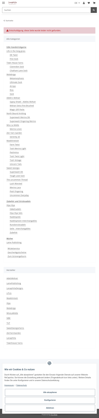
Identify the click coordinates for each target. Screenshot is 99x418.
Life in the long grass (16, 51)
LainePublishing (14, 283)
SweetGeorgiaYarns (15, 328)
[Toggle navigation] (3, 1)
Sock (12, 94)
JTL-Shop (54, 414)
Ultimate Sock (16, 82)
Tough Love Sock (17, 175)
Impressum (9, 385)
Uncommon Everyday (19, 195)
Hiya (8, 303)
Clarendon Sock (17, 66)
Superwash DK (16, 172)
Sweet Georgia (13, 168)
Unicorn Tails (16, 164)
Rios (12, 90)
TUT (8, 323)
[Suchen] (46, 10)
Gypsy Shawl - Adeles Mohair (23, 101)
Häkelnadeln (15, 209)
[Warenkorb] (94, 3)
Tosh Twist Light (17, 156)
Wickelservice (14, 248)
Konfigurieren (50, 400)
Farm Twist (15, 144)
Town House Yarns (15, 62)
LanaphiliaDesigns (15, 288)
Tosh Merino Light (18, 148)
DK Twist (14, 55)
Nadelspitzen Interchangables (23, 220)
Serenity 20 (15, 136)
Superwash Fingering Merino (23, 121)
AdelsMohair (12, 278)
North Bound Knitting (16, 113)
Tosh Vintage (15, 160)
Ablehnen (50, 408)
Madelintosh (12, 298)
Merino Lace (15, 187)
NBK (8, 318)
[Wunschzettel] (88, 3)
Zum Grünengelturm (17, 256)
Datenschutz (21, 385)
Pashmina (14, 152)
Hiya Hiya (11, 205)
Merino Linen (16, 129)
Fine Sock (14, 59)
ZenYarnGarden (14, 333)
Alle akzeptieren (50, 392)
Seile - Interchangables (20, 228)
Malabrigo (11, 74)
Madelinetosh (13, 140)
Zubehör (13, 232)
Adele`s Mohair (13, 98)
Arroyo (13, 86)
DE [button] (76, 2)
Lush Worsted (16, 183)
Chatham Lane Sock (18, 70)
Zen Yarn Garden (14, 133)
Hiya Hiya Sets (16, 213)
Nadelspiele (15, 217)
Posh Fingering (16, 191)
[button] (83, 3)
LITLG (9, 293)
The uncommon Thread (17, 179)
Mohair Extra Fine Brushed (22, 105)
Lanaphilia (11, 338)
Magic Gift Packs (17, 109)
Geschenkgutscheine (17, 252)
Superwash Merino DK (20, 117)
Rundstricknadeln (18, 224)
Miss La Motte (13, 125)
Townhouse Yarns (15, 343)
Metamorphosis (17, 78)
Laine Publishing (14, 242)
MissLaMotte (12, 313)
